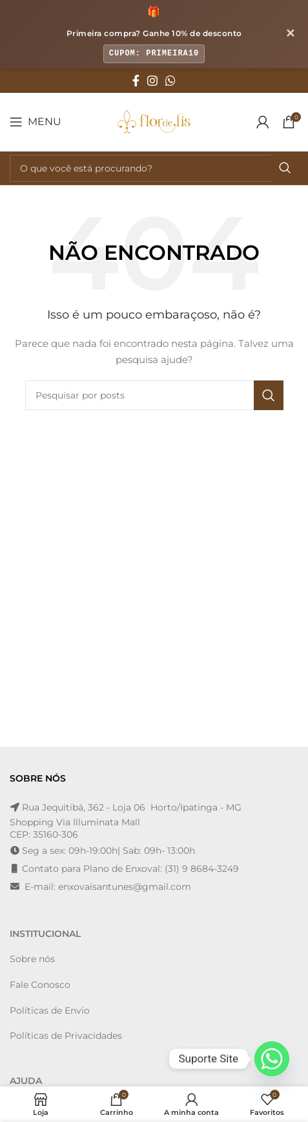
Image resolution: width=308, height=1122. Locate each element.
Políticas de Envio (50, 1010)
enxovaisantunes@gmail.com (124, 886)
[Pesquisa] (154, 168)
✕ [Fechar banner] (290, 33)
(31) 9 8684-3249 (202, 868)
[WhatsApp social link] (170, 80)
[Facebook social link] (135, 80)
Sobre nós (32, 959)
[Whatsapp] (271, 1058)
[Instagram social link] (152, 80)
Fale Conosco (40, 984)
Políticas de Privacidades (66, 1035)
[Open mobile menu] (35, 122)
